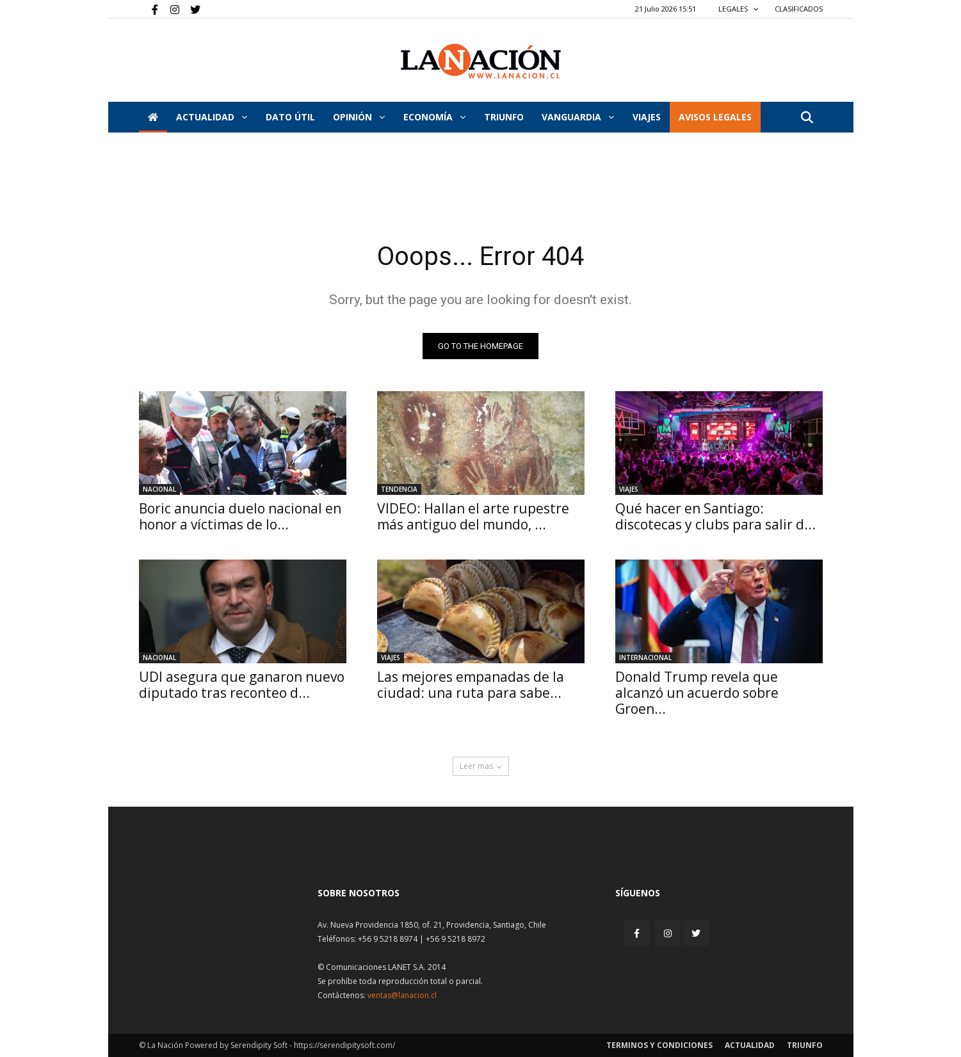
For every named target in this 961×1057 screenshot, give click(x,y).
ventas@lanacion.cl (402, 995)
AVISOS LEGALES (715, 117)
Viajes (628, 489)
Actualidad (211, 117)
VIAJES (647, 117)
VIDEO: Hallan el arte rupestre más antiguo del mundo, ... (473, 516)
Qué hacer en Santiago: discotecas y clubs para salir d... (715, 516)
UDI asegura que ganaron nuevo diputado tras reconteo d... (241, 685)
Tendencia (399, 489)
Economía (434, 117)
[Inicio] (153, 117)
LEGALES (738, 8)
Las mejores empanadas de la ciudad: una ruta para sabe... (470, 685)
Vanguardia (578, 117)
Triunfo (504, 117)
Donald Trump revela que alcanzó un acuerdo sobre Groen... (697, 693)
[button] (807, 118)
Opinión (359, 117)
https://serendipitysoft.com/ (344, 1045)
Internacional (645, 657)
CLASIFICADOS (799, 8)
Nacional (159, 489)
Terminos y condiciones (659, 1045)
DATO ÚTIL (290, 117)
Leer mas (481, 766)
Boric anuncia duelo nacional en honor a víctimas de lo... (240, 516)
